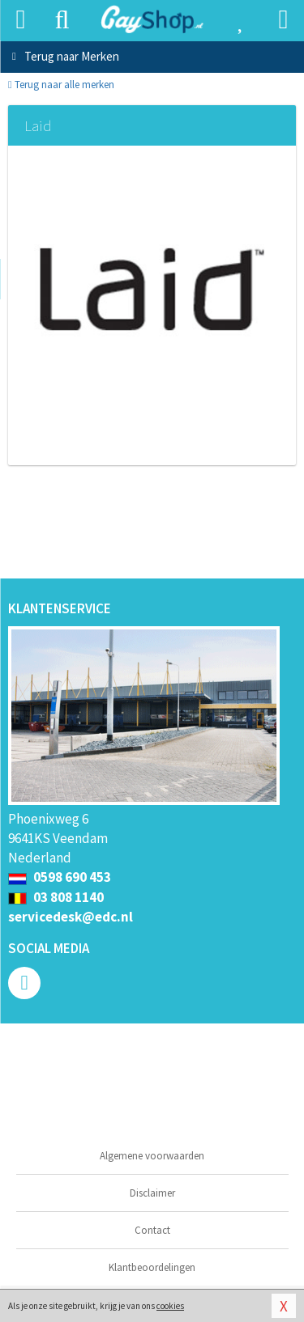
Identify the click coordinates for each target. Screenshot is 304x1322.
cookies (170, 1305)
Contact (152, 1230)
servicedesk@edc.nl (70, 917)
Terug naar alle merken (61, 84)
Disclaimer (152, 1193)
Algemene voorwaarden (152, 1156)
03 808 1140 (56, 897)
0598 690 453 (59, 877)
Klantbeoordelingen (152, 1267)
